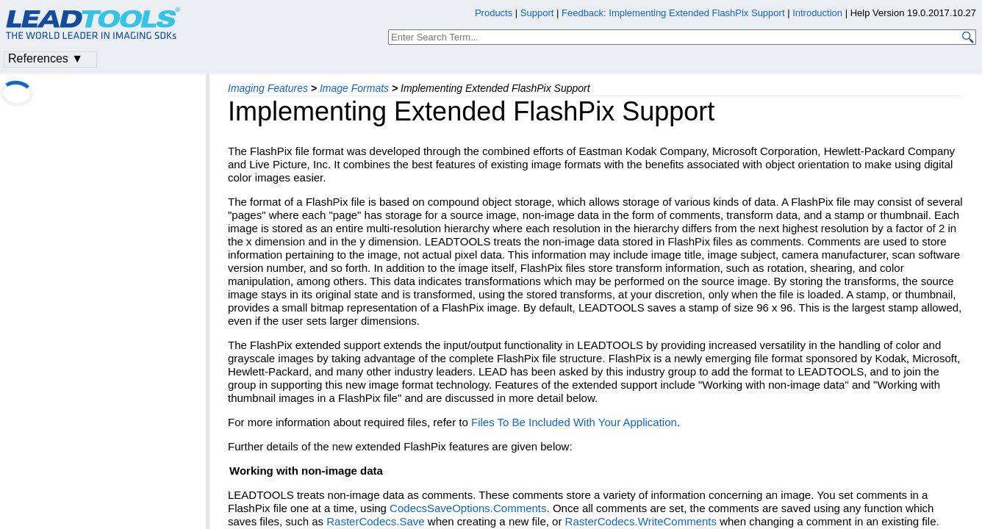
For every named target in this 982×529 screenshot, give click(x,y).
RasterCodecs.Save (375, 521)
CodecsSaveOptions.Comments (468, 508)
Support (537, 12)
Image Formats (354, 88)
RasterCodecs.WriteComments (641, 521)
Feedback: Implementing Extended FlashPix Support (673, 12)
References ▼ (45, 58)
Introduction (817, 12)
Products (493, 12)
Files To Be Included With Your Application (574, 422)
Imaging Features (268, 88)
